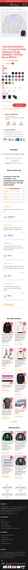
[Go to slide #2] (12, 40)
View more (14, 421)
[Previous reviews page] (17, 308)
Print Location (5, 93)
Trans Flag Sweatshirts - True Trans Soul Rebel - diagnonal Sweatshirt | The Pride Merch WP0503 (20, 446)
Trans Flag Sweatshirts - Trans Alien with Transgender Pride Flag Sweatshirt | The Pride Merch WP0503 (20, 471)
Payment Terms (4, 537)
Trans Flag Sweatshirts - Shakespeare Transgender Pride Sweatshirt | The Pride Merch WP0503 (7, 446)
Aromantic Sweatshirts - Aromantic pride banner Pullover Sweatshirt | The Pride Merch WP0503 (20, 388)
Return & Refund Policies (6, 539)
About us (3, 520)
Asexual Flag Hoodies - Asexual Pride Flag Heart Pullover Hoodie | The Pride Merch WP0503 (20, 363)
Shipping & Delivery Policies (7, 535)
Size (3, 85)
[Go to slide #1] (4, 40)
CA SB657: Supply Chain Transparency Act (11, 528)
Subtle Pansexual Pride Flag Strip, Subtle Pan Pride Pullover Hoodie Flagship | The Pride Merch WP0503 (20, 337)
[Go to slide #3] (19, 40)
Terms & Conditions (5, 522)
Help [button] (24, 568)
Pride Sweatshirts (15, 160)
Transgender (19, 9)
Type (3, 66)
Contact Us (3, 541)
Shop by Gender (9, 9)
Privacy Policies (4, 524)
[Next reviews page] (25, 308)
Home (2, 9)
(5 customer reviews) (13, 60)
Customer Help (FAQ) (6, 543)
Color (3, 70)
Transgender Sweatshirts (16, 163)
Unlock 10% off (3, 563)
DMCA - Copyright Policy (6, 526)
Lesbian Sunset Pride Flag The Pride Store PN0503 (20, 411)
